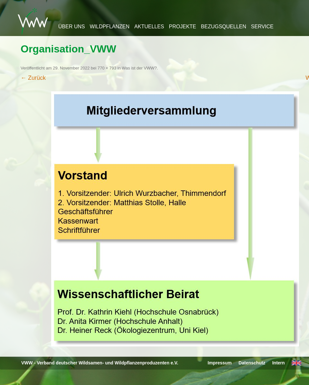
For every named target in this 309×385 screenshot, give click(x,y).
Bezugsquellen (223, 26)
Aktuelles (149, 26)
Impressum (220, 362)
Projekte (182, 26)
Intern (278, 362)
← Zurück (33, 78)
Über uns (71, 26)
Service (262, 26)
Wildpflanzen (110, 26)
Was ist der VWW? (139, 68)
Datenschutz (252, 362)
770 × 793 (107, 68)
